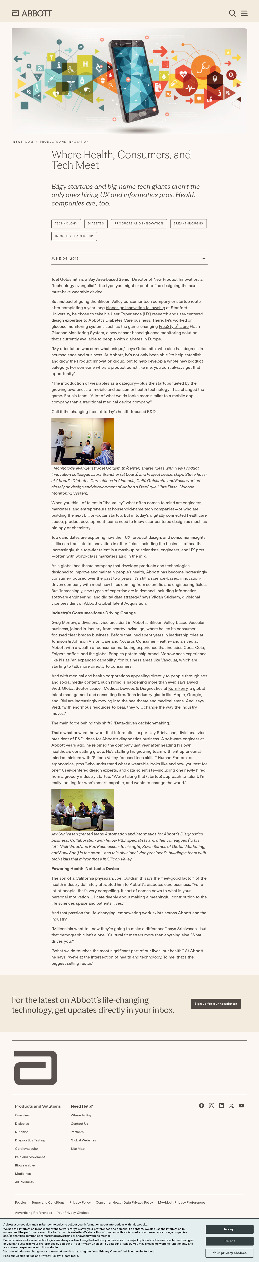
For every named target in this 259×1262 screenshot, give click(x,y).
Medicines (23, 1173)
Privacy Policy (80, 1202)
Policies (21, 1202)
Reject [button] (229, 1241)
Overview (22, 1115)
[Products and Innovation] (64, 142)
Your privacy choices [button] (230, 1253)
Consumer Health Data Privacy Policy (124, 1202)
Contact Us (79, 1123)
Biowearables (25, 1165)
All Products (24, 1182)
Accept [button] (230, 1229)
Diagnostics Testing (30, 1140)
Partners (77, 1132)
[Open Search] (232, 13)
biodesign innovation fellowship (135, 308)
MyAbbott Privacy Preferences (181, 1202)
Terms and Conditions (48, 1202)
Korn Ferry (178, 688)
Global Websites (83, 1140)
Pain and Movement (30, 1157)
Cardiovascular (26, 1148)
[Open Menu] (244, 13)
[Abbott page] (201, 1106)
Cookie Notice (25, 1255)
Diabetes (22, 1123)
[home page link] (32, 13)
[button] (203, 258)
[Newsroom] (23, 142)
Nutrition (22, 1132)
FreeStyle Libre (174, 327)
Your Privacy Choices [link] (73, 1212)
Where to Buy (81, 1115)
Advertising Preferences (33, 1212)
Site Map (78, 1148)
